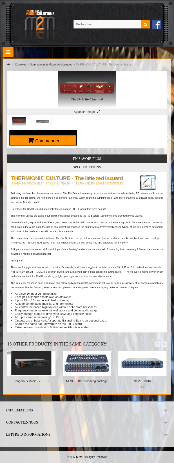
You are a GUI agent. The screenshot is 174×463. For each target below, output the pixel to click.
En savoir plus (87, 159)
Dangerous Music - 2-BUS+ (31, 381)
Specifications (87, 167)
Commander (47, 140)
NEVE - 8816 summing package (87, 381)
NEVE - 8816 (142, 381)
